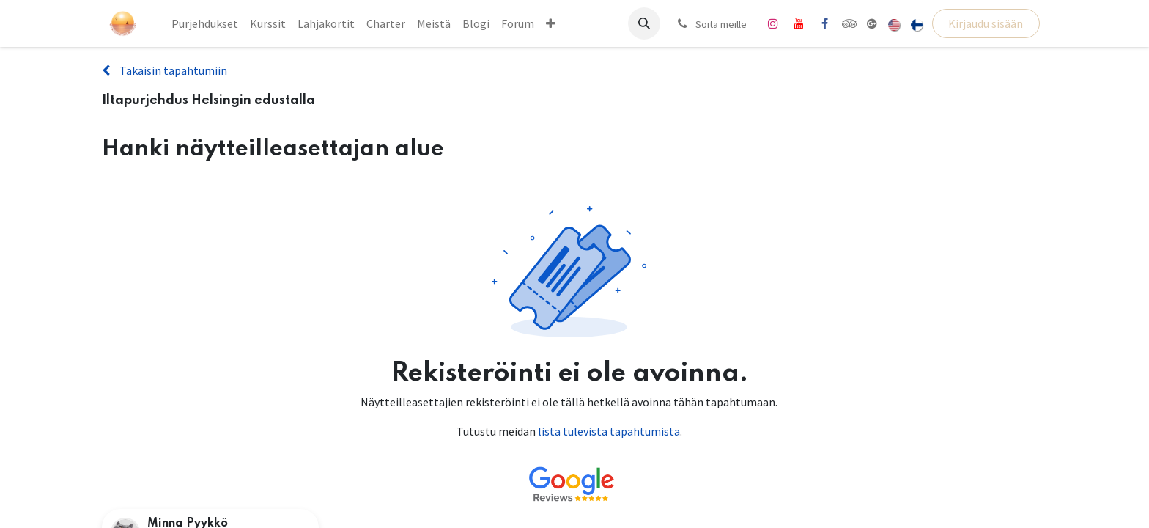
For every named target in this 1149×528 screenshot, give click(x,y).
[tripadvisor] (849, 23)
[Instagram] (773, 23)
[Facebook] (824, 23)
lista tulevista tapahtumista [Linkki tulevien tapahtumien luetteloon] (609, 431)
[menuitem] (205, 23)
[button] (644, 23)
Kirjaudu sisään (985, 23)
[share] (872, 23)
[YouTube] (798, 23)
